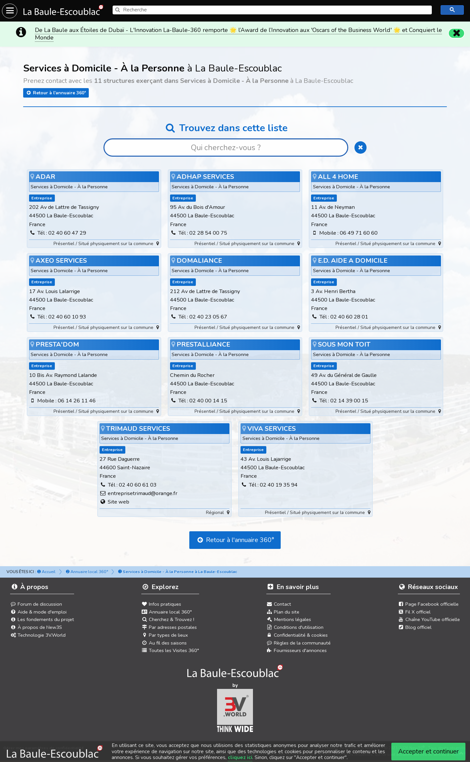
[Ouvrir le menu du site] (9, 11)
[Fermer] (455, 32)
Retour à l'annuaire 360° (56, 92)
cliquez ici (240, 757)
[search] (272, 10)
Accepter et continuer (428, 751)
